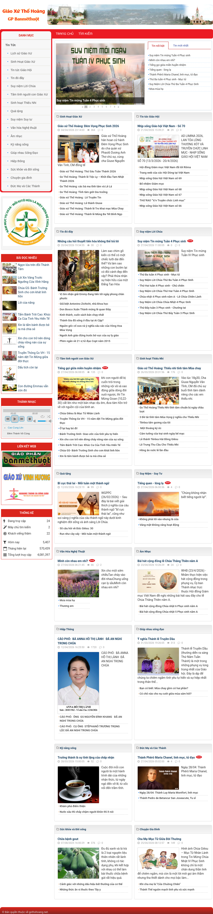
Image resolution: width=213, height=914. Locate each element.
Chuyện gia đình (21, 177)
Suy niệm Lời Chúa (23, 86)
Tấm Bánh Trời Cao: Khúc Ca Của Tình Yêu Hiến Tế (90, 445)
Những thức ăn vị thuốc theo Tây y (80, 889)
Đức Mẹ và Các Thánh (25, 186)
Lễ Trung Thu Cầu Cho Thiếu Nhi (159, 444)
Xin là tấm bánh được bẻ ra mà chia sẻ (83, 456)
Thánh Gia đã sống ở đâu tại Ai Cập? (82, 320)
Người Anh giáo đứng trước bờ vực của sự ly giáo (89, 335)
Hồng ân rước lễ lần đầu (154, 450)
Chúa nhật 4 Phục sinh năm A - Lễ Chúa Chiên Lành (170, 296)
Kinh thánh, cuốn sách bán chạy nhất (82, 314)
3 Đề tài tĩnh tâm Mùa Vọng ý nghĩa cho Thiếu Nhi (169, 417)
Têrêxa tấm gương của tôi (155, 422)
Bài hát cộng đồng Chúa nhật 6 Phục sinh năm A (169, 606)
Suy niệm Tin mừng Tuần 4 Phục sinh (81, 100)
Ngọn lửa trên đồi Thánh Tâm (33, 267)
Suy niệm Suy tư (21, 119)
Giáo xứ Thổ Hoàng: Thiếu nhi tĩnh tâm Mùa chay (169, 368)
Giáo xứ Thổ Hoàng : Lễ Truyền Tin (80, 197)
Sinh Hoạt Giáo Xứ (23, 61)
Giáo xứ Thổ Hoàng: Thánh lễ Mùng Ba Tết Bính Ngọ (91, 214)
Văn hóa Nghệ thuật (24, 127)
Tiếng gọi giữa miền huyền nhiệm (167, 65)
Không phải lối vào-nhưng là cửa (159, 519)
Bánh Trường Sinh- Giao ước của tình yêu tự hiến (89, 434)
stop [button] (30, 419)
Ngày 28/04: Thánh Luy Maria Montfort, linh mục (169, 792)
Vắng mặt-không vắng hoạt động (159, 524)
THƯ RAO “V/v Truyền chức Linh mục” (162, 200)
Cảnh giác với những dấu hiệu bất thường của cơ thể (92, 884)
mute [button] (35, 421)
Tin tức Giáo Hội (21, 70)
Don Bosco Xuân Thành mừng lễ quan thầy (85, 309)
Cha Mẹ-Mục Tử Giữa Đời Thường (159, 839)
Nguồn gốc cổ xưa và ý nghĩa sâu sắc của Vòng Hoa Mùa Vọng (91, 328)
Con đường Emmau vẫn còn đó (33, 388)
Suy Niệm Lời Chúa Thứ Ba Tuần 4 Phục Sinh (174, 84)
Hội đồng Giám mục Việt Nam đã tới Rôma (165, 167)
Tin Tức (10, 45)
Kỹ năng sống (19, 144)
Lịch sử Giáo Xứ (21, 53)
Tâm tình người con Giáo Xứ (29, 94)
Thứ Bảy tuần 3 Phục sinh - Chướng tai (163, 307)
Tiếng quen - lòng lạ (160, 69)
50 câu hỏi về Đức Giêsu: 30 (76, 528)
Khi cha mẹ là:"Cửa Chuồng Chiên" (160, 884)
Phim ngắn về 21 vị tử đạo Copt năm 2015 (85, 341)
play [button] (15, 419)
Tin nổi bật (158, 45)
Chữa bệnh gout (68, 839)
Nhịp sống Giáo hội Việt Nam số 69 (161, 178)
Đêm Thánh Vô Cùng (18, 433)
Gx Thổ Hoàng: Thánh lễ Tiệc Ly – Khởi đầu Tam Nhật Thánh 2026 (92, 179)
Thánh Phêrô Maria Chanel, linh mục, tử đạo (173, 74)
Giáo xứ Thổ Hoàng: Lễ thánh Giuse (81, 203)
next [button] (22, 419)
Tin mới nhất (180, 45)
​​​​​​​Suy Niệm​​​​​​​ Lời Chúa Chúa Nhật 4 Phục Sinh (165, 302)
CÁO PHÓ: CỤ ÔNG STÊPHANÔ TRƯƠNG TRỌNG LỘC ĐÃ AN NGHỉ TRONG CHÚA (90, 728)
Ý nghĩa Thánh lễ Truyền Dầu (156, 639)
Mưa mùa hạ (156, 89)
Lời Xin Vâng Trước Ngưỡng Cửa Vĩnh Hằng (33, 279)
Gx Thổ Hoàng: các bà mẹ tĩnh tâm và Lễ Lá (86, 186)
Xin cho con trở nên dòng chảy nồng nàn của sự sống (91, 439)
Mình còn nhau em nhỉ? (162, 60)
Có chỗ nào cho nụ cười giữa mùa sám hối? (166, 693)
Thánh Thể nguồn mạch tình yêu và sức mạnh (167, 889)
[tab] (158, 45)
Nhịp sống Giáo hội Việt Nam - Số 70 (161, 126)
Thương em (67, 605)
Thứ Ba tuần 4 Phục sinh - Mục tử (167, 79)
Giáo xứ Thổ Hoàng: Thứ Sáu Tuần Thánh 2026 (88, 171)
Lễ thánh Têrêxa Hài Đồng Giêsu (159, 439)
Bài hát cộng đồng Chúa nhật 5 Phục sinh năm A (169, 611)
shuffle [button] (48, 416)
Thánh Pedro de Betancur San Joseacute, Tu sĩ (168, 798)
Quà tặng (17, 111)
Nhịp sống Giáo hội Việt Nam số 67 (161, 194)
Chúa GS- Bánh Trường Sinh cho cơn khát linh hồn (90, 450)
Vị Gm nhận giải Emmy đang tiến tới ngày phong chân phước (92, 296)
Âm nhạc (16, 136)
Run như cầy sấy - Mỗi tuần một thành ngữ (85, 533)
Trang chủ (64, 34)
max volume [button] (50, 421)
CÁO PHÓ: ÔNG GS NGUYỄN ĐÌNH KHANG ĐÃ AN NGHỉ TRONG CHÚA (91, 718)
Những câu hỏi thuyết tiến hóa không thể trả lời (88, 241)
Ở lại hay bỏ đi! (69, 428)
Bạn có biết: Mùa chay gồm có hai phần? (164, 688)
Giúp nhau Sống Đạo (24, 152)
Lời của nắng (26, 302)
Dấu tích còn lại (28, 367)
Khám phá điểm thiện (72, 806)
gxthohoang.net (38, 912)
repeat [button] (42, 416)
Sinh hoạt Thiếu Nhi (23, 102)
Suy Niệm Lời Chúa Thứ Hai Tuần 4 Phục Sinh (167, 291)
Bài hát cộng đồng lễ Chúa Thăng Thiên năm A (167, 561)
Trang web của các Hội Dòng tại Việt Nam (164, 172)
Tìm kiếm (85, 34)
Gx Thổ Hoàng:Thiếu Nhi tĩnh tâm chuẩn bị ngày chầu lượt (172, 409)
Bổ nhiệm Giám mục (152, 183)
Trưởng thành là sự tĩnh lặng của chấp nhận (86, 757)
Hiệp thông (18, 161)
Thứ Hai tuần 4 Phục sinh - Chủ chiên (162, 285)
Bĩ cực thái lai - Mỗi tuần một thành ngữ (83, 483)
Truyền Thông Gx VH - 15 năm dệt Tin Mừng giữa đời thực (91, 420)
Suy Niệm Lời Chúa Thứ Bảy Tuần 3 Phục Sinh (167, 313)
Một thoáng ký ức (150, 428)
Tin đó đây (17, 78)
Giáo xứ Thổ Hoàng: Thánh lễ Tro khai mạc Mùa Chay (92, 208)
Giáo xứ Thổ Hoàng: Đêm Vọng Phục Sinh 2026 (88, 126)
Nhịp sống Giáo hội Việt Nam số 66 (161, 205)
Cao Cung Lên (15, 427)
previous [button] (8, 419)
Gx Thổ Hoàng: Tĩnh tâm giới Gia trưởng (84, 192)
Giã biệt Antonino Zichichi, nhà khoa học (84, 303)
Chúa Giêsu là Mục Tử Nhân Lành (80, 413)
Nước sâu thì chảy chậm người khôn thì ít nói (87, 811)
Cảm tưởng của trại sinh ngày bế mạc (162, 433)
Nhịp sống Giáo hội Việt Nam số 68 (161, 189)
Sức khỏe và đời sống (25, 169)
